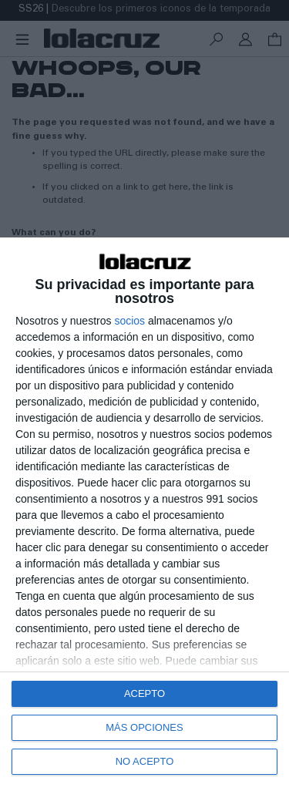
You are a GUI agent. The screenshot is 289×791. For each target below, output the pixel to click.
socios (129, 320)
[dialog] (144, 514)
